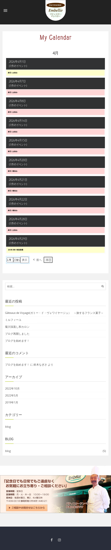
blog (8, 427)
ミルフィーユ (13, 320)
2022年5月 (11, 395)
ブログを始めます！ (17, 341)
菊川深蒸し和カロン (17, 327)
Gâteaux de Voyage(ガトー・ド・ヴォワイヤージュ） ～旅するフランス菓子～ (54, 313)
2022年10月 (12, 388)
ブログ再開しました (17, 334)
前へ (37, 260)
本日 (48, 260)
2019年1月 (11, 402)
